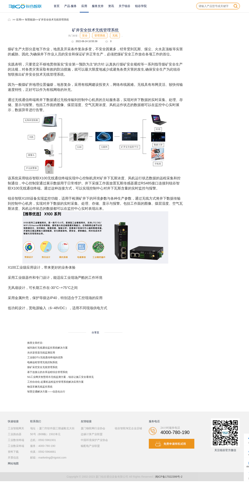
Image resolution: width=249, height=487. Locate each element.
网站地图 (13, 463)
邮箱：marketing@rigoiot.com (48, 457)
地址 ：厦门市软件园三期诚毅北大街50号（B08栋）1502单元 (52, 431)
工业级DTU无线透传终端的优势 (45, 357)
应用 (84, 6)
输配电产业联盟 (90, 445)
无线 (115, 35)
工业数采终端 (16, 445)
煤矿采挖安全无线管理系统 (42, 367)
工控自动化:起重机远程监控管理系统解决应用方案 (55, 381)
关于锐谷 (124, 6)
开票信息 (13, 457)
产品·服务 (70, 6)
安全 (85, 35)
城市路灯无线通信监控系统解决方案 (47, 347)
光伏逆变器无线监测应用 (41, 352)
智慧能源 (30, 19)
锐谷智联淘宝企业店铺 (128, 428)
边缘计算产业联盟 (92, 434)
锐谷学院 (141, 6)
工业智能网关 (16, 428)
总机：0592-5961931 (43, 440)
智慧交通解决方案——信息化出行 (46, 391)
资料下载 (13, 451)
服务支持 (97, 6)
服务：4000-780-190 (42, 445)
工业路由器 (14, 434)
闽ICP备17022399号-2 (168, 476)
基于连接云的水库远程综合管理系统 (47, 372)
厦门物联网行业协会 (93, 428)
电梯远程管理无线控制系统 (42, 362)
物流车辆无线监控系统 (40, 386)
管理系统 (99, 35)
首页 (57, 6)
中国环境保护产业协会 (94, 440)
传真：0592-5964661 (43, 451)
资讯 (111, 6)
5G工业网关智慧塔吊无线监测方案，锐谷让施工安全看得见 (60, 376)
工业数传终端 (16, 440)
